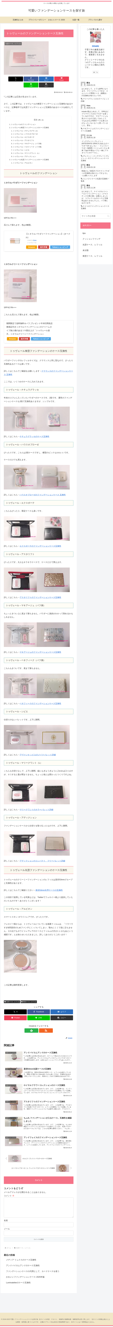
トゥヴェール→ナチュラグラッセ (25, 125)
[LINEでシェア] (56, 79)
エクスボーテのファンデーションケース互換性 (40, 542)
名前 (6, 1221)
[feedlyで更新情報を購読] (36, 1026)
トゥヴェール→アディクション (24, 152)
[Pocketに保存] (44, 79)
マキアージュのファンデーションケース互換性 (40, 648)
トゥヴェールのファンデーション (23, 118)
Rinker (35, 236)
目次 (36, 114)
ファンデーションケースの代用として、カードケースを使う (32, 1272)
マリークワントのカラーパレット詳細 (36, 805)
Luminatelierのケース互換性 (18, 1284)
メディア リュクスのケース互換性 (21, 1261)
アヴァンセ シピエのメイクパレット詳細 (38, 750)
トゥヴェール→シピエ (21, 145)
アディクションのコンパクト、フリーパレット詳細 (42, 857)
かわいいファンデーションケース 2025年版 (25, 1278)
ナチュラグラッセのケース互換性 (34, 432)
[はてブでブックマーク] (32, 79)
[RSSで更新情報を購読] (41, 1026)
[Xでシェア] (9, 79)
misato (95, 46)
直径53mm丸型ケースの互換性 (49, 886)
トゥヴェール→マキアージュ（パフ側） (28, 138)
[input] (95, 216)
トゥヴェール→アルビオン (23, 158)
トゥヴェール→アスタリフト (24, 135)
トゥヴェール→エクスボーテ (24, 132)
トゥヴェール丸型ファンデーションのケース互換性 (30, 155)
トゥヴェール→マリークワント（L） (27, 148)
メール (7, 1230)
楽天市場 (43, 243)
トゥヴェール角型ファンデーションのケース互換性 (30, 122)
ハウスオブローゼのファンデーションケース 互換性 (43, 490)
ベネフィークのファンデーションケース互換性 (40, 699)
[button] (67, 79)
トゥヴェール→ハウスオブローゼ (25, 128)
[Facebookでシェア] (21, 79)
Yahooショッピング (60, 243)
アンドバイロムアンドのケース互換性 (23, 1267)
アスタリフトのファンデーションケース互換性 (40, 593)
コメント (9, 1193)
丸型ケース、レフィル (12, 997)
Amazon (31, 243)
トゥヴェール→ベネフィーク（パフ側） (28, 142)
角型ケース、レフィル (28, 997)
